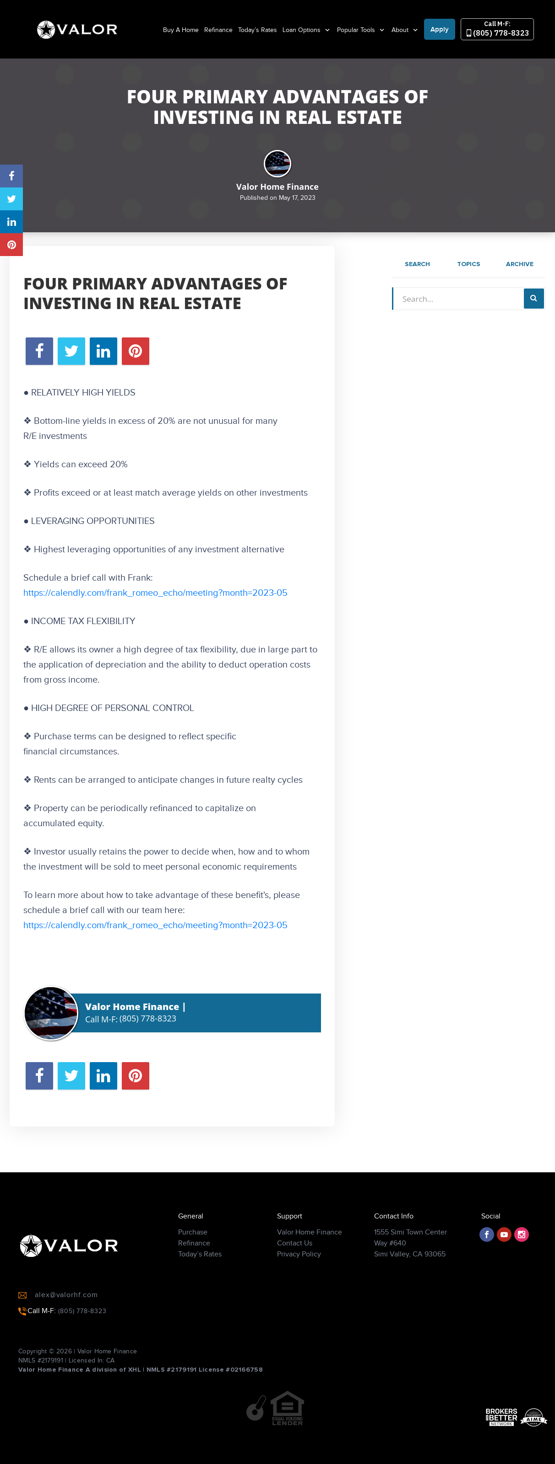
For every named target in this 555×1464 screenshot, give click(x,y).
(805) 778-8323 (497, 29)
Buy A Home (181, 30)
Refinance (218, 30)
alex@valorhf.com (58, 1302)
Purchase (192, 1239)
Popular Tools (357, 30)
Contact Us (294, 1250)
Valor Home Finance (309, 1239)
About (401, 30)
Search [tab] (417, 264)
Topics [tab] (468, 264)
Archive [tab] (519, 264)
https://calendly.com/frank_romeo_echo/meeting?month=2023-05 (155, 593)
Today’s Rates (257, 30)
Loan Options (302, 30)
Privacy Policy (299, 1261)
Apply (439, 30)
